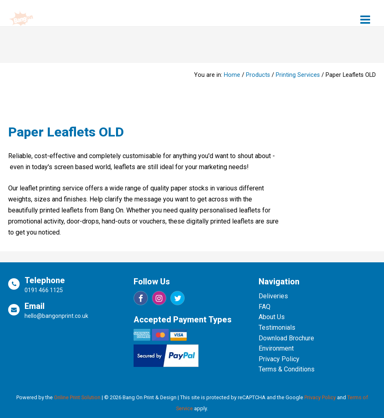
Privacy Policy (279, 359)
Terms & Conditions (287, 369)
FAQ (264, 307)
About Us (272, 317)
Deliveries (273, 296)
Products (258, 75)
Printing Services (298, 75)
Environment (276, 348)
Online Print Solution (77, 397)
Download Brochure (286, 338)
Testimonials (277, 327)
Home (232, 75)
